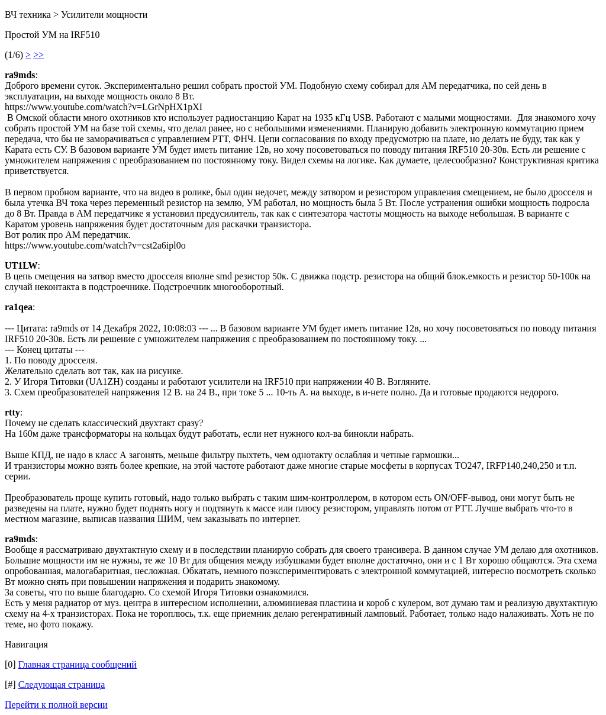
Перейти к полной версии (56, 705)
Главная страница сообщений (77, 664)
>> (38, 55)
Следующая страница (61, 684)
